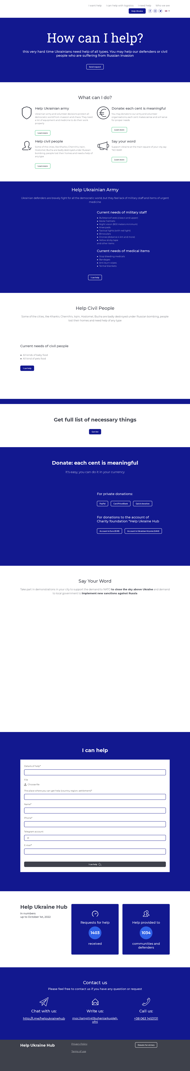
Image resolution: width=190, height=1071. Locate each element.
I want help (95, 5)
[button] (137, 11)
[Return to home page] (44, 1045)
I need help (144, 5)
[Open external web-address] (35, 1058)
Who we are (163, 5)
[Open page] (166, 11)
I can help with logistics (120, 5)
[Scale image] (133, 1057)
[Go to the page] (25, 9)
